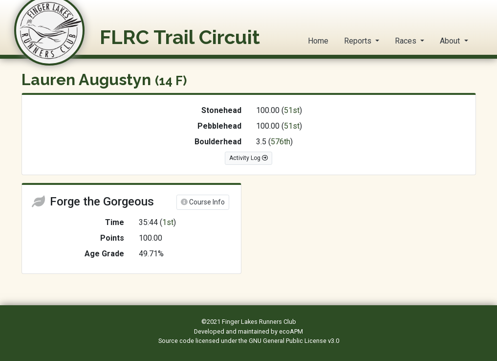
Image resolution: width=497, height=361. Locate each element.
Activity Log (248, 158)
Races (406, 40)
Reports (358, 40)
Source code (176, 340)
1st (167, 222)
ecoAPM (291, 331)
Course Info (203, 202)
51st (292, 110)
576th (280, 141)
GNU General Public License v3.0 (294, 340)
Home (318, 40)
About (451, 40)
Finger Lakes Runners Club (259, 321)
